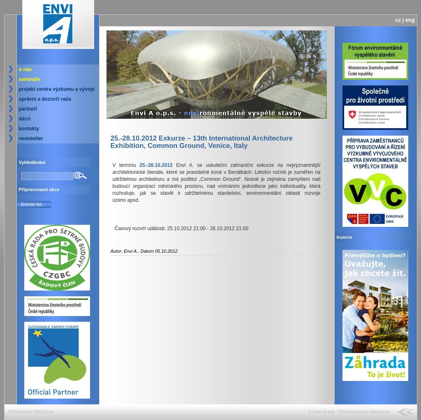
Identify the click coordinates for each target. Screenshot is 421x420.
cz (398, 20)
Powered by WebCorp (31, 411)
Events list (31, 204)
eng (410, 20)
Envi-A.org (323, 411)
